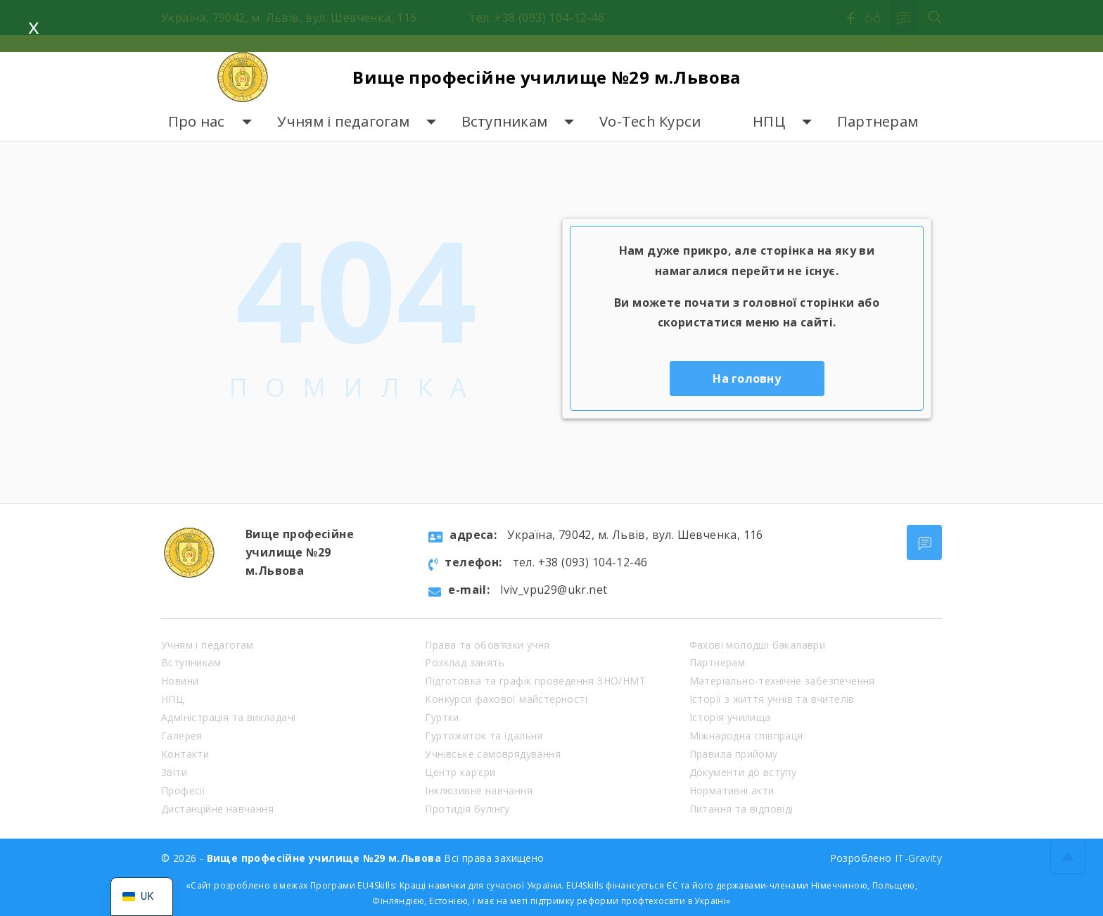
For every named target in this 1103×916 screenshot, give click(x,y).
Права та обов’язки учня (487, 644)
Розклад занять (464, 662)
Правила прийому (733, 754)
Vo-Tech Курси (650, 121)
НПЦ (769, 121)
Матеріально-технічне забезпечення (782, 680)
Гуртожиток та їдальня (483, 735)
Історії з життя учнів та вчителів (772, 699)
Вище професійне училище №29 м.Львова (547, 77)
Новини (179, 680)
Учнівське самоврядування (493, 754)
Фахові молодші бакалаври (757, 644)
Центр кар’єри (460, 772)
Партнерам (877, 121)
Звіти (174, 772)
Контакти (185, 754)
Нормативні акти (731, 790)
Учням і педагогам (343, 121)
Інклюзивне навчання (479, 790)
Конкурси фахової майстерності (506, 699)
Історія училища (730, 717)
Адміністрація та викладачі (228, 717)
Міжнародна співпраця (746, 735)
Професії (183, 790)
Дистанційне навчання (217, 808)
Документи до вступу (743, 772)
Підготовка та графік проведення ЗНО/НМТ (535, 680)
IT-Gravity (918, 858)
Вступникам (504, 121)
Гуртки (442, 717)
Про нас (196, 121)
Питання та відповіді (741, 808)
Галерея (182, 735)
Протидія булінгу (467, 808)
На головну (747, 378)
